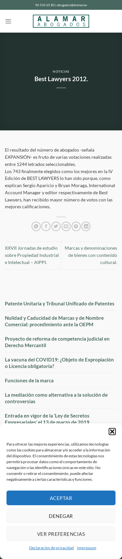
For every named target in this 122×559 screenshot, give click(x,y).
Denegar (61, 516)
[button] (112, 431)
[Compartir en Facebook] (45, 226)
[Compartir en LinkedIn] (85, 226)
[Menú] (8, 21)
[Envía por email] (66, 226)
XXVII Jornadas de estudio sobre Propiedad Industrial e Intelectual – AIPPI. (32, 255)
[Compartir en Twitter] (56, 226)
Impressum (86, 547)
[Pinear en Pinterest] (76, 226)
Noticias (61, 71)
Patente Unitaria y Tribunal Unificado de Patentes (60, 303)
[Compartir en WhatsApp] (36, 226)
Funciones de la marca (29, 380)
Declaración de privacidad (51, 547)
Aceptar (61, 498)
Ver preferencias (61, 534)
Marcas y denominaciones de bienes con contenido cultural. (91, 255)
